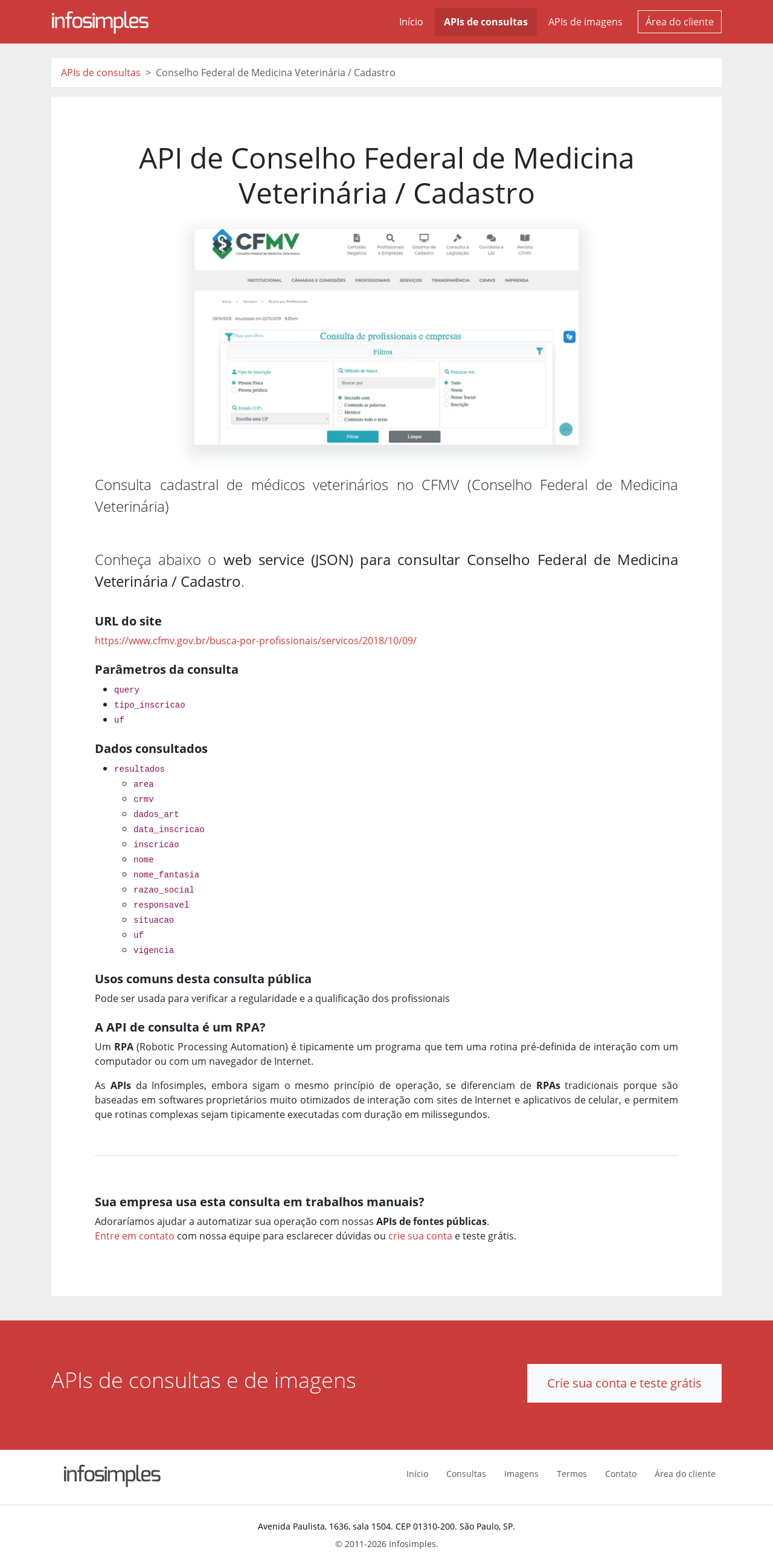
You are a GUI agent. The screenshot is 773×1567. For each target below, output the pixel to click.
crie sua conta (420, 1235)
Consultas (466, 1473)
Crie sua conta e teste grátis (624, 1383)
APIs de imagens (585, 21)
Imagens (521, 1473)
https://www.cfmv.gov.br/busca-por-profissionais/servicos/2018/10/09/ (256, 640)
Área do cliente (680, 21)
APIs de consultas (486, 21)
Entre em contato (135, 1235)
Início (411, 21)
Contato (621, 1473)
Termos (572, 1473)
